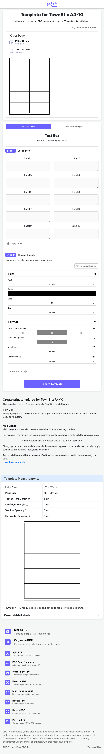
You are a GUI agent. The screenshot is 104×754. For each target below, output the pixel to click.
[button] (52, 293)
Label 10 (76, 225)
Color (10, 289)
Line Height (13, 347)
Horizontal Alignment (17, 328)
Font (10, 280)
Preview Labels (86, 266)
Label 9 (28, 225)
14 (52, 303)
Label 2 (76, 158)
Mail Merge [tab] (74, 126)
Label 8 (76, 209)
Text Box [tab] (28, 126)
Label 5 (28, 192)
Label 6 (76, 192)
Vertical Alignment (16, 337)
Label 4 (76, 175)
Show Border (16, 371)
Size (10, 299)
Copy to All (14, 243)
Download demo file (14, 462)
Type (10, 308)
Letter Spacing (14, 357)
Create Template (52, 383)
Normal (52, 312)
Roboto (52, 284)
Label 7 (28, 209)
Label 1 (27, 158)
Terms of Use (94, 747)
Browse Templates (84, 27)
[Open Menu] (4, 4)
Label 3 (28, 175)
